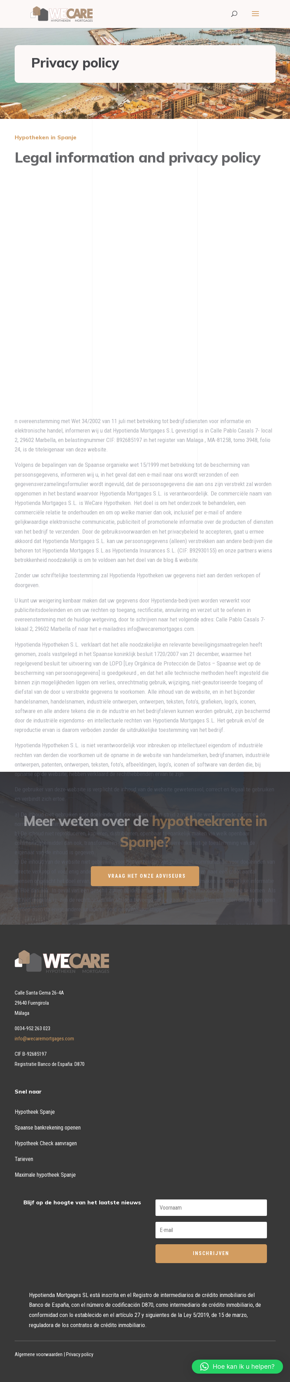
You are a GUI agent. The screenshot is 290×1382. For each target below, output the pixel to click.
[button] (237, 1367)
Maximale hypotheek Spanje (45, 1174)
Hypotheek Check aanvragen (46, 1143)
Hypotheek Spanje (35, 1112)
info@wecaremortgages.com (44, 1038)
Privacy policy (79, 1354)
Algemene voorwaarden (39, 1354)
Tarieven (24, 1159)
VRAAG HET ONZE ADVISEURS (147, 876)
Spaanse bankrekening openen (48, 1127)
